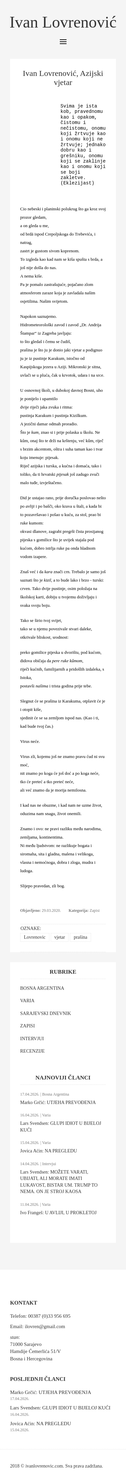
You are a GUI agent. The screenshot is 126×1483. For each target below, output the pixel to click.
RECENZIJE (32, 1051)
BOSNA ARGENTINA (42, 988)
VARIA (27, 1000)
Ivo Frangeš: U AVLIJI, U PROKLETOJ (58, 1212)
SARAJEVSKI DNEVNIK (45, 1013)
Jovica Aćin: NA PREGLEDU (48, 1150)
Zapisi (95, 910)
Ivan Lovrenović (63, 22)
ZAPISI (27, 1025)
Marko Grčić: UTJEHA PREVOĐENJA (58, 1102)
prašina (80, 937)
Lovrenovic (35, 937)
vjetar (59, 937)
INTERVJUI (32, 1038)
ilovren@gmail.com (45, 1326)
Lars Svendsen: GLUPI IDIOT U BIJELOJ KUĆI (60, 1407)
